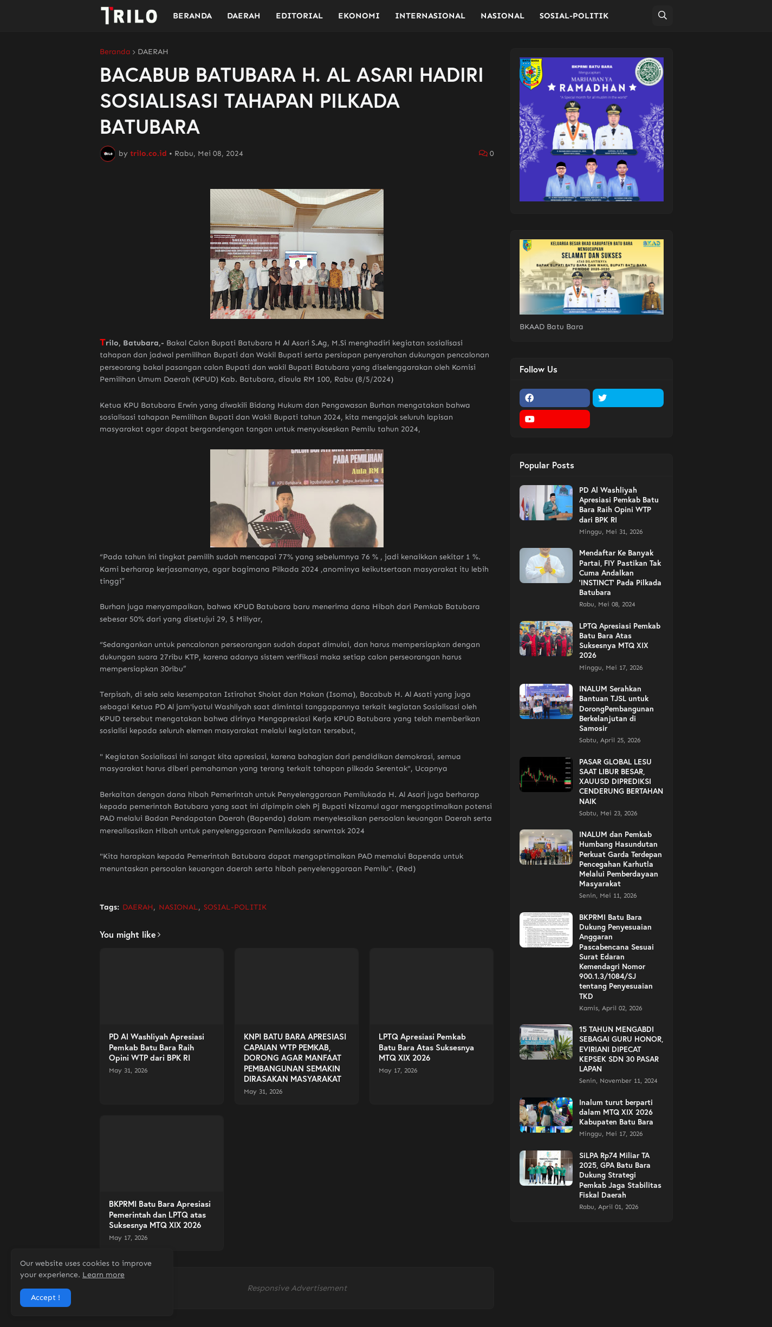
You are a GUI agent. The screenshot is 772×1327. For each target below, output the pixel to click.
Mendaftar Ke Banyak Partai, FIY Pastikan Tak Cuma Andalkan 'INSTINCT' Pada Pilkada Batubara (620, 572)
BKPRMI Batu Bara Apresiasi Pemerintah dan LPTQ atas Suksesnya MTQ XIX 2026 (160, 1214)
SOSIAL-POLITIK (235, 907)
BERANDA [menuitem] (192, 16)
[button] (662, 15)
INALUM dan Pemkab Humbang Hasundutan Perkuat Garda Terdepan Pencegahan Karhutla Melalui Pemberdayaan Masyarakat (620, 858)
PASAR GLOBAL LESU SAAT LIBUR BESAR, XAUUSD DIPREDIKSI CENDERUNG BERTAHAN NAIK (621, 781)
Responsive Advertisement (297, 1288)
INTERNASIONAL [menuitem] (430, 16)
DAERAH (153, 52)
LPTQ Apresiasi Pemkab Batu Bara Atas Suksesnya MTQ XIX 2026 (426, 1047)
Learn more (103, 1274)
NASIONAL (178, 907)
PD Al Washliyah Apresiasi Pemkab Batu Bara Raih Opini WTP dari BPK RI (156, 1047)
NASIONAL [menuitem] (502, 16)
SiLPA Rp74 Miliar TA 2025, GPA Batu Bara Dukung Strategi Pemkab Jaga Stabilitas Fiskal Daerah (620, 1175)
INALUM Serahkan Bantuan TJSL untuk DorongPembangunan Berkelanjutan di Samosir (616, 708)
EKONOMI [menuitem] (359, 16)
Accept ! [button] (45, 1297)
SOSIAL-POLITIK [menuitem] (574, 16)
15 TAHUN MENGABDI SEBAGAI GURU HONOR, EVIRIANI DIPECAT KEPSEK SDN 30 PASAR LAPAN (621, 1049)
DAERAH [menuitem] (244, 16)
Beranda (115, 52)
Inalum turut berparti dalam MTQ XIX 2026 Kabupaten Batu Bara (616, 1112)
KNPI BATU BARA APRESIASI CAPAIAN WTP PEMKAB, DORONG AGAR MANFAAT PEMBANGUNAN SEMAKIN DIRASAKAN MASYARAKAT (295, 1057)
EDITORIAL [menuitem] (299, 16)
